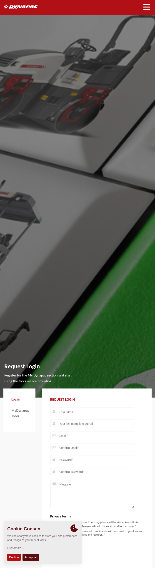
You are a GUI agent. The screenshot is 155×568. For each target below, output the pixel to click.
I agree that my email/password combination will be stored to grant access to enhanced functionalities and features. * (96, 532)
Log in (15, 399)
